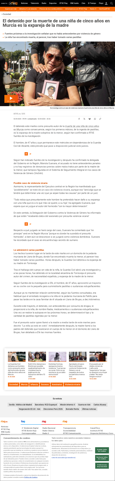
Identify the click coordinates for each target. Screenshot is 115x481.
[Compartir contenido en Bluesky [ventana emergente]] (89, 118)
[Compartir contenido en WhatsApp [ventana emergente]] (95, 118)
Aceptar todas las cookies (102, 450)
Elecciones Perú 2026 (53, 409)
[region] (57, 458)
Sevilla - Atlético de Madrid (20, 404)
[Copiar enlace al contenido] (100, 118)
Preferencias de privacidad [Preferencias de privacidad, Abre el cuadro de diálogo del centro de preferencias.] (102, 465)
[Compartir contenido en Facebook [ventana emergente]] (79, 118)
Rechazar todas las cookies (102, 458)
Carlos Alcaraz (100, 404)
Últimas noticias (89, 409)
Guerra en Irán (84, 404)
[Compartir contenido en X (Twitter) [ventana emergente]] (84, 118)
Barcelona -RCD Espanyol (46, 404)
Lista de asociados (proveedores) (63, 457)
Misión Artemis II (67, 404)
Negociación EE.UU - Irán (29, 409)
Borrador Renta (72, 409)
